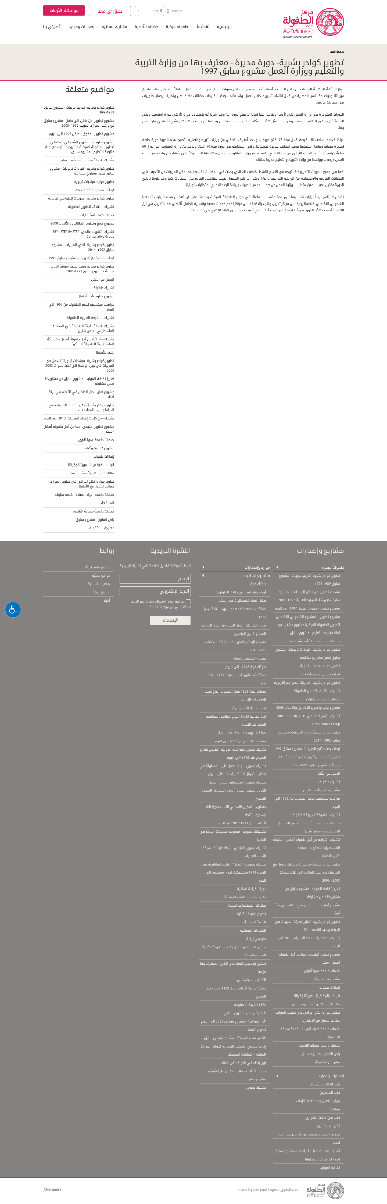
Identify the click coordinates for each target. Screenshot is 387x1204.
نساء (336, 1142)
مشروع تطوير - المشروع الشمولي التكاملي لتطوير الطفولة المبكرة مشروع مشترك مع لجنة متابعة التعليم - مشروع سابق (79, 147)
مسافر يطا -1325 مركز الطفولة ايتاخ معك (235, 691)
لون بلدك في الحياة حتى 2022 (243, 1062)
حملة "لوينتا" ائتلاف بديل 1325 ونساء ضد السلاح (236, 992)
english (177, 11)
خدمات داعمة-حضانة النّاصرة (93, 511)
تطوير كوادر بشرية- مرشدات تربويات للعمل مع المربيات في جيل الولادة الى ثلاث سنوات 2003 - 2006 (79, 365)
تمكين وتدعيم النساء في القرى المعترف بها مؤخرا (233, 967)
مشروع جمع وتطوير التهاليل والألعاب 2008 (82, 223)
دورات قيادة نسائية (251, 888)
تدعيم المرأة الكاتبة (251, 913)
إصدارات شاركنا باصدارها (322, 1159)
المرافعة (107, 502)
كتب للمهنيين (330, 1092)
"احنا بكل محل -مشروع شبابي (245, 1012)
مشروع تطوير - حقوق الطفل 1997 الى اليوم (81, 133)
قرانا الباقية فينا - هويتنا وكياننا (91, 464)
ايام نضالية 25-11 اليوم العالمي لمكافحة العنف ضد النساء (236, 720)
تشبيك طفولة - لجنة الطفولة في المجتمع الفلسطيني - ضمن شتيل (83, 328)
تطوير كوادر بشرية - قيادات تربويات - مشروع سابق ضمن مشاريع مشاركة (81, 170)
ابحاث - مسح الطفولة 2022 (94, 189)
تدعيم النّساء (256, 1029)
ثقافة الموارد (330, 1167)
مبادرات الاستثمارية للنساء (247, 905)
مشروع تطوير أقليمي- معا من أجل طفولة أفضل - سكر (79, 428)
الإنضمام (170, 620)
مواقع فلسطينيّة (97, 567)
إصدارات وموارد (81, 26)
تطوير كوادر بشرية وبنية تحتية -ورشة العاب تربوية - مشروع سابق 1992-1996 (82, 268)
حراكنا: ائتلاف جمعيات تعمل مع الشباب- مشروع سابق (237, 1074)
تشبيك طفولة (104, 287)
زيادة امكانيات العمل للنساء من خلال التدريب (233, 625)
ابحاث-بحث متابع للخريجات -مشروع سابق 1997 (81, 257)
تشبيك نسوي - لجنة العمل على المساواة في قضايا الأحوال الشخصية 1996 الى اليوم (232, 769)
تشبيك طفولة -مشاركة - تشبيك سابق (86, 160)
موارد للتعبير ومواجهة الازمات (318, 1100)
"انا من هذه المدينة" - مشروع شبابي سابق (235, 1037)
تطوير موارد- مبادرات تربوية (94, 181)
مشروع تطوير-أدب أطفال (95, 296)
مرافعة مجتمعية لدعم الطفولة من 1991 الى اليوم (81, 306)
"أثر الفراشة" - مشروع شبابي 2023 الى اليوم (233, 1021)
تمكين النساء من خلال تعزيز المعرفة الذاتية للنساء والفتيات (234, 951)
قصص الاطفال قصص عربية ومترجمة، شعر (308, 1134)
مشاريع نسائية (114, 26)
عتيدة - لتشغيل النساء (249, 658)
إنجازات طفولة (104, 456)
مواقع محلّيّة (101, 575)
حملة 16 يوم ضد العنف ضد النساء (241, 732)
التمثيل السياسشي (251, 979)
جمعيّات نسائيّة (99, 583)
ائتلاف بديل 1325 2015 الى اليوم (241, 823)
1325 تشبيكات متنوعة (250, 1004)
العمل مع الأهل (102, 279)
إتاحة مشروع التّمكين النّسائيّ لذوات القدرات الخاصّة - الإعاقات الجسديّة (233, 1050)
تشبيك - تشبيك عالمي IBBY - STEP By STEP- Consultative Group (83, 233)
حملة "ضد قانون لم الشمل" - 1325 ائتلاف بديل (236, 678)
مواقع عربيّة (101, 592)
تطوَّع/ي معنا (110, 11)
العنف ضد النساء (254, 699)
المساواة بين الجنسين (250, 633)
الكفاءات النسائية (253, 930)
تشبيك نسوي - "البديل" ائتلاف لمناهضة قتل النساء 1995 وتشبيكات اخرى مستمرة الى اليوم (233, 872)
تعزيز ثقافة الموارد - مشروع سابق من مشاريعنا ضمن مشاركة (79, 380)
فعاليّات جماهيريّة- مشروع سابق (90, 473)
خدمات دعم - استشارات (97, 214)
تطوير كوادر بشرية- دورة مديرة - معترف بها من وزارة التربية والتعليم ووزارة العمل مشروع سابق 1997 (237, 66)
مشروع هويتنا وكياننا (99, 448)
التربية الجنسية (255, 922)
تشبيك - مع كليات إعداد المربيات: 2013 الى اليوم (79, 418)
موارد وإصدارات (256, 566)
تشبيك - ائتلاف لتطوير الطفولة (91, 206)
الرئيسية (224, 26)
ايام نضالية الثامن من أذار (247, 708)
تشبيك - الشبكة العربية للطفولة (90, 317)
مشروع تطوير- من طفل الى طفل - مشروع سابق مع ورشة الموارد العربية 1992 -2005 (79, 122)
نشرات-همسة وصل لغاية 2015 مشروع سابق (307, 1150)
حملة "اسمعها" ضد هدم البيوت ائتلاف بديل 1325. (234, 612)
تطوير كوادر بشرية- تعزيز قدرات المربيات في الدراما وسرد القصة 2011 (81, 407)
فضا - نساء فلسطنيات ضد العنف (242, 600)
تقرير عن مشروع (328, 1125)
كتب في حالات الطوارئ (322, 1117)
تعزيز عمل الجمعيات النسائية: (244, 897)
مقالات (335, 1109)
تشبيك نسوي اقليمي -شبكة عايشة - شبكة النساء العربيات (234, 851)
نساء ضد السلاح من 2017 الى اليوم (240, 741)
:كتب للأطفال (104, 352)
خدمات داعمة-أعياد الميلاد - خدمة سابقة (84, 494)
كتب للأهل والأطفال (325, 1084)
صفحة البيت (336, 52)
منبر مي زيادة (256, 938)
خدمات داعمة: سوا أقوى (96, 439)
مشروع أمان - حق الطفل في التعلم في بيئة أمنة (81, 393)
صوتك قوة (258, 583)
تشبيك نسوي (256, 1087)
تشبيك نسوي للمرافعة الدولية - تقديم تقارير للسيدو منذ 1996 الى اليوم (233, 753)
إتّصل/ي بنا (52, 26)
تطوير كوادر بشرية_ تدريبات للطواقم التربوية (81, 198)
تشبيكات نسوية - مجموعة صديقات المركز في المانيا (232, 835)
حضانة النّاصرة (147, 26)
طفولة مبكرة (177, 26)
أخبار (107, 600)
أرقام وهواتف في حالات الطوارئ (241, 592)
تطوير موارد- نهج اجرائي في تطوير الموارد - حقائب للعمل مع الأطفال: (81, 483)
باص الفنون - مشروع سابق (95, 519)
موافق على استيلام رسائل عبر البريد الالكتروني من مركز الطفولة (161, 604)
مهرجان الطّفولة (101, 527)
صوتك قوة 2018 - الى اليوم (245, 666)
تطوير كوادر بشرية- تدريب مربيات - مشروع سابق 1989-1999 (79, 109)
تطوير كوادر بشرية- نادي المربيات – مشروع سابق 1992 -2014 (83, 246)
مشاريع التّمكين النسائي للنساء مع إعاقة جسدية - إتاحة (236, 810)
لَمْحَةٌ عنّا (202, 26)
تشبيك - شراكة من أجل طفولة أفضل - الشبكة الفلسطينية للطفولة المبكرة (80, 341)
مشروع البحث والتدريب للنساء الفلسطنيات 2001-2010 (235, 645)
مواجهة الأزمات (64, 10)
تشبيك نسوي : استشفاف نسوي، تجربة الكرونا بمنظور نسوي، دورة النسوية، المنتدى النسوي (233, 790)
